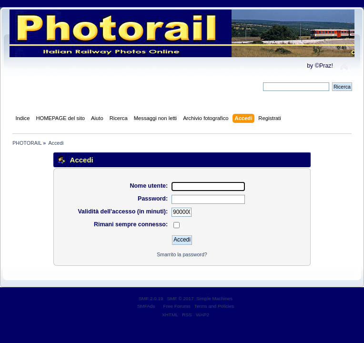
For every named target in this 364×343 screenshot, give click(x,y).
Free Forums (177, 306)
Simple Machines (214, 298)
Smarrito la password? (182, 254)
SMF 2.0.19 (151, 298)
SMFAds (146, 306)
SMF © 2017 (180, 298)
